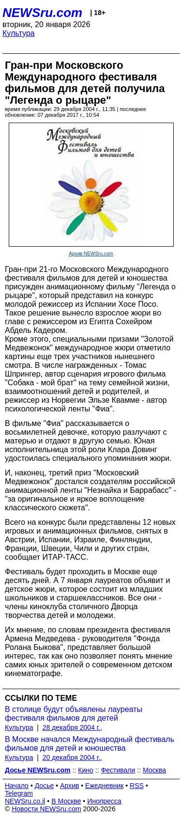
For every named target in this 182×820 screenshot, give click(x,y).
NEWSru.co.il (25, 801)
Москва (154, 770)
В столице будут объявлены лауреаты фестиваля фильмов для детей (73, 713)
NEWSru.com (42, 12)
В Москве (66, 801)
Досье (44, 785)
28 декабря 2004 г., (72, 727)
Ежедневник (104, 785)
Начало (17, 785)
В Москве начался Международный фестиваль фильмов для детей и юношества (89, 743)
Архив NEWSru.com (91, 253)
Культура (18, 33)
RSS (137, 785)
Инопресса (104, 801)
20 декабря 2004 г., (72, 757)
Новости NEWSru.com (46, 809)
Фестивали (118, 770)
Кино (86, 770)
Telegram (19, 793)
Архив (69, 785)
